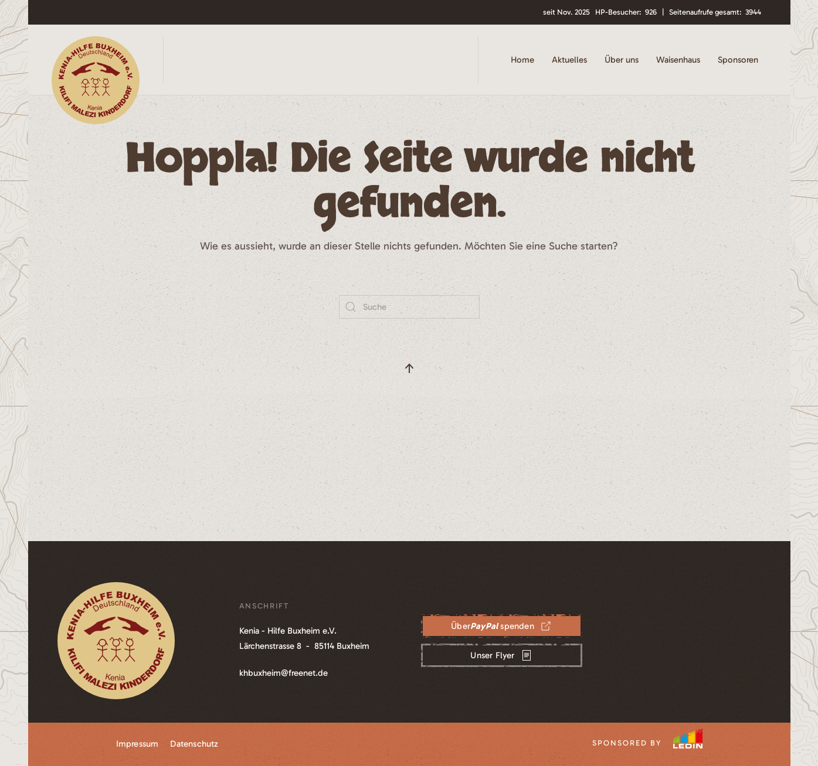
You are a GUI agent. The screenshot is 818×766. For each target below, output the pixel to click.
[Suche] (409, 307)
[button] (409, 368)
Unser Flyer (501, 655)
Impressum (137, 743)
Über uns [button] (622, 59)
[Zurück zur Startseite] (96, 59)
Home (522, 59)
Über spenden (501, 626)
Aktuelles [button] (569, 59)
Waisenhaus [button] (678, 59)
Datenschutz (194, 743)
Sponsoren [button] (738, 59)
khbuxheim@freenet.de (283, 673)
